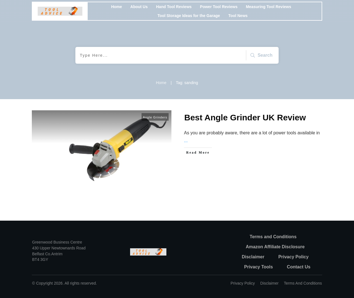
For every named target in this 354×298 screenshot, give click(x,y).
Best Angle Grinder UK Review (245, 117)
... (186, 140)
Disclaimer (269, 283)
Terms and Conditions (303, 283)
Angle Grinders (155, 117)
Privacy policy (243, 283)
